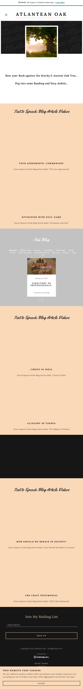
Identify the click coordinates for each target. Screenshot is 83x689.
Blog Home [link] (41, 663)
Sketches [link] (56, 252)
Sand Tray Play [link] (25, 252)
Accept (41, 683)
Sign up (41, 636)
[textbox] (41, 624)
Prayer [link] (13, 252)
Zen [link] (43, 255)
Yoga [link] (74, 252)
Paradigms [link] (48, 250)
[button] (9, 14)
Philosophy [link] (60, 250)
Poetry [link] (71, 250)
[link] (41, 15)
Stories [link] (66, 252)
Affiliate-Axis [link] (25, 250)
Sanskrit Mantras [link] (41, 252)
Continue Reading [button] (41, 292)
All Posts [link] (13, 250)
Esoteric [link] (37, 250)
